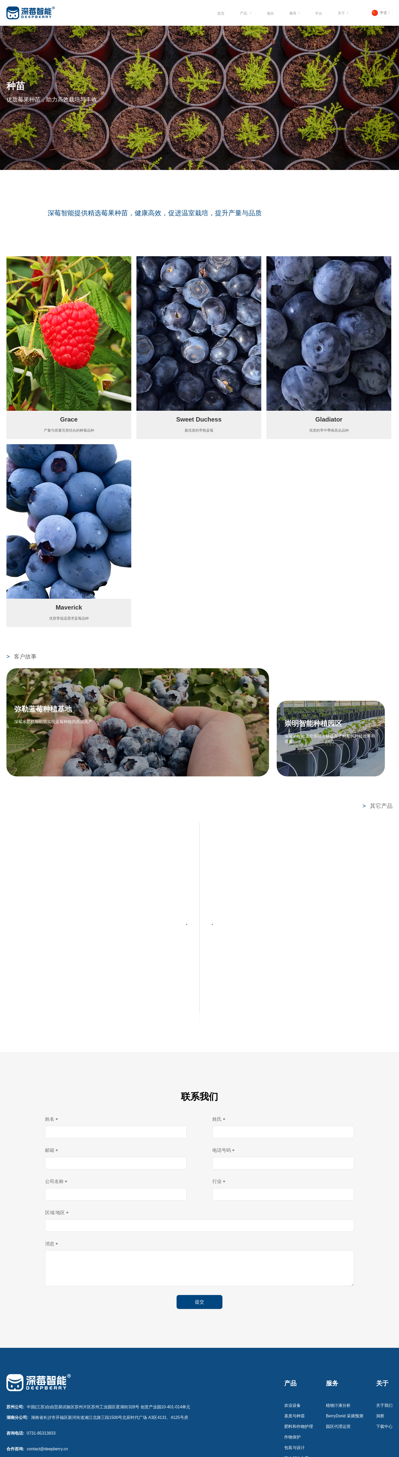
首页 (220, 13)
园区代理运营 (338, 1362)
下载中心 (384, 1362)
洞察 (380, 1351)
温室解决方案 (296, 1415)
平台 (318, 13)
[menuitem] (221, 12)
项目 (270, 13)
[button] (381, 13)
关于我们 (384, 1341)
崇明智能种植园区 (313, 723)
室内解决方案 (296, 1394)
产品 (244, 13)
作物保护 (292, 1372)
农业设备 (292, 1341)
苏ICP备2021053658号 (199, 1453)
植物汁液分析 (338, 1341)
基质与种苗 (294, 1351)
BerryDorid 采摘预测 (344, 1351)
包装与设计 (294, 1383)
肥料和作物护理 (298, 1362)
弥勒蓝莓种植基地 (43, 709)
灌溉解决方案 (296, 1404)
